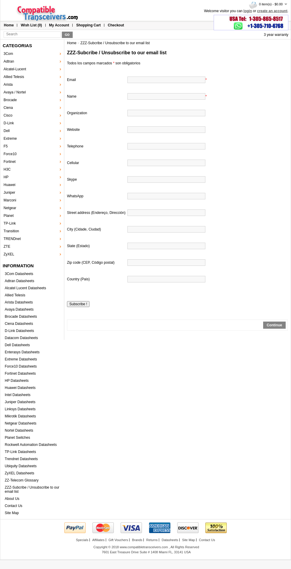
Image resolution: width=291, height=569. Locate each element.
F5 (6, 146)
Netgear (10, 208)
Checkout (116, 25)
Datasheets (170, 540)
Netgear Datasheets (20, 423)
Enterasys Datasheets (22, 352)
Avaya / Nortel (15, 92)
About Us (12, 499)
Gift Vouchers (118, 540)
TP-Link (10, 223)
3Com (8, 54)
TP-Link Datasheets (20, 452)
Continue (274, 325)
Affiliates (98, 540)
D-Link (9, 123)
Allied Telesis (14, 77)
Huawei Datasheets (20, 388)
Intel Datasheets (18, 395)
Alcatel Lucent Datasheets (25, 288)
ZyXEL (9, 254)
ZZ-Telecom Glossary (22, 480)
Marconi (10, 200)
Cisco (8, 115)
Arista (8, 84)
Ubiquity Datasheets (20, 466)
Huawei (9, 185)
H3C (7, 169)
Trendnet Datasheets (21, 459)
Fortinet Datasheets (20, 373)
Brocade (10, 100)
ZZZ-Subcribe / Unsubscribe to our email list (115, 43)
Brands (137, 540)
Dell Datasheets (17, 345)
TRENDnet (12, 239)
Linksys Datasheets (20, 409)
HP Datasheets (17, 381)
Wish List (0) (31, 25)
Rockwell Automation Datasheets (31, 445)
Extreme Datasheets (21, 359)
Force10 (10, 154)
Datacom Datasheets (21, 338)
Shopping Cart (88, 25)
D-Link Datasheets (19, 331)
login (248, 11)
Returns (152, 540)
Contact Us (13, 506)
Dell (7, 131)
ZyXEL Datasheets (19, 473)
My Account (59, 25)
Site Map (12, 513)
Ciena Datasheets (19, 324)
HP (6, 177)
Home (9, 25)
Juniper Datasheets (20, 402)
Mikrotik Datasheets (20, 416)
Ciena (8, 108)
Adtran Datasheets (19, 281)
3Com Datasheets (19, 274)
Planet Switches (17, 438)
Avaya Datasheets (19, 309)
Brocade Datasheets (21, 316)
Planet (9, 216)
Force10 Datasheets (21, 366)
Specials (82, 540)
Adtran (9, 61)
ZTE (7, 246)
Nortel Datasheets (19, 430)
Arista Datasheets (19, 302)
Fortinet (10, 162)
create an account (272, 11)
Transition (11, 231)
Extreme (10, 138)
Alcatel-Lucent (15, 69)
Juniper (9, 192)
